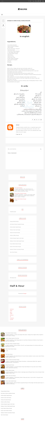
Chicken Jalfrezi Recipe (14, 235)
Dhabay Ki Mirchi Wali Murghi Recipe (8, 406)
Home (2, 1)
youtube (11, 319)
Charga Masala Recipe (14, 221)
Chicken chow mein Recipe (15, 229)
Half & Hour (17, 285)
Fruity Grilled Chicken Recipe (20, 193)
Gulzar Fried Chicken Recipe (15, 246)
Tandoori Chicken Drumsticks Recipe (17, 249)
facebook (12, 309)
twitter (11, 310)
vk (10, 316)
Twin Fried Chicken (18, 187)
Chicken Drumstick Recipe (15, 232)
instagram (12, 318)
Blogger (24, 293)
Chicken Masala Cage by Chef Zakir (17, 238)
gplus (11, 312)
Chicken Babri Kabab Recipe (15, 227)
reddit (11, 313)
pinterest (11, 315)
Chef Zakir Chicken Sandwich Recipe (17, 224)
